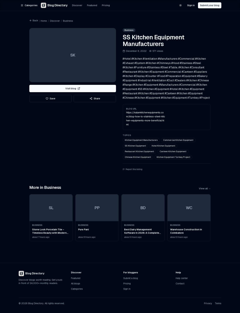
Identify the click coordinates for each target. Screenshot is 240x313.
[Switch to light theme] (180, 5)
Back (33, 20)
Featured (92, 5)
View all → (205, 188)
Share (95, 98)
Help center (182, 278)
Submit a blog (130, 278)
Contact (180, 283)
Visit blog (72, 88)
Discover (77, 5)
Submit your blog (209, 5)
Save (50, 98)
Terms (218, 303)
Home (44, 20)
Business (68, 20)
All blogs (75, 283)
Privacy (208, 303)
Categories (77, 288)
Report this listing (132, 169)
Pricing (106, 5)
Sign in (191, 5)
